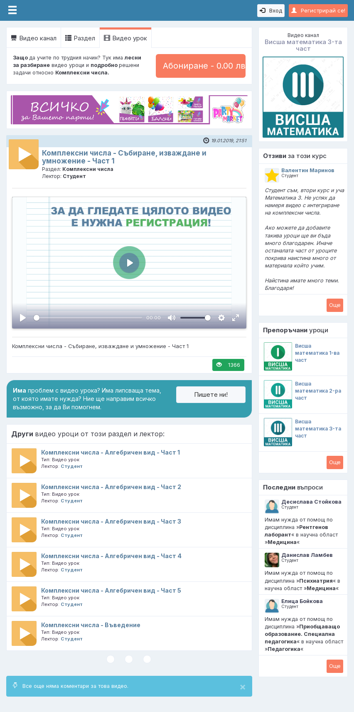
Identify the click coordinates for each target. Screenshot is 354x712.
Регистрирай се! (318, 10)
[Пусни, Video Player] (23, 317)
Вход (271, 10)
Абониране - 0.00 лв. (204, 66)
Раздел (80, 38)
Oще (335, 305)
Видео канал (34, 38)
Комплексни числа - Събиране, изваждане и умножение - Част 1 (124, 157)
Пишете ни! (211, 394)
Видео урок (125, 38)
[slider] (88, 318)
